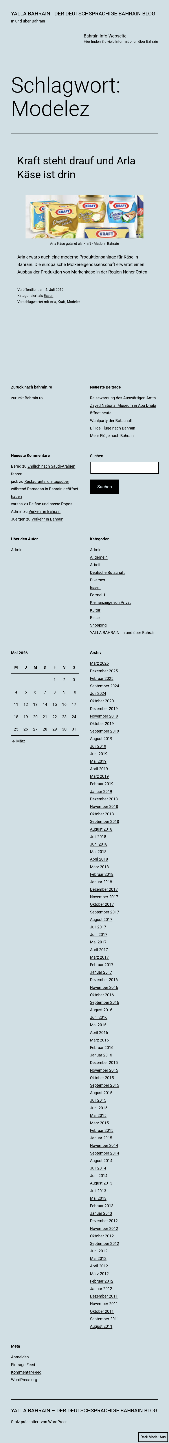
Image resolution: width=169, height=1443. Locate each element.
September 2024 (104, 686)
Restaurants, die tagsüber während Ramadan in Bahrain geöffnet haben (44, 489)
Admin (16, 549)
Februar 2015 (101, 1130)
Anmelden (20, 1357)
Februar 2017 (101, 964)
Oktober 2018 (102, 814)
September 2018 (104, 821)
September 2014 (104, 1153)
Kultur (95, 610)
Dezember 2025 (104, 671)
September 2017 (104, 912)
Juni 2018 (98, 844)
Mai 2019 (98, 761)
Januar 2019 (101, 791)
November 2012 (104, 1228)
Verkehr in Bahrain (45, 511)
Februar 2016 (101, 1047)
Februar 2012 (101, 1281)
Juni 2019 (98, 753)
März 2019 (99, 776)
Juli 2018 (98, 836)
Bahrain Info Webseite (121, 39)
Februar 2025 (101, 678)
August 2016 (101, 1010)
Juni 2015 (98, 1108)
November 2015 (104, 1070)
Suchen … (98, 456)
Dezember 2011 (104, 1296)
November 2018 (104, 806)
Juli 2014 (98, 1168)
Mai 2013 (98, 1198)
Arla (53, 302)
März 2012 (99, 1273)
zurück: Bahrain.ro (27, 398)
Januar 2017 (101, 972)
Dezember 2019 (104, 708)
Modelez (73, 302)
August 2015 (101, 1092)
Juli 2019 (98, 746)
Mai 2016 (98, 1025)
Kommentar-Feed (26, 1372)
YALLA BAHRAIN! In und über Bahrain (123, 632)
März (18, 741)
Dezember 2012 (104, 1220)
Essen (48, 296)
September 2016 (104, 1002)
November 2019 (104, 716)
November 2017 (104, 896)
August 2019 (101, 738)
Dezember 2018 (104, 799)
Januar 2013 (101, 1213)
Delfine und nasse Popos (50, 504)
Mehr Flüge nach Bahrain (112, 435)
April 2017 (99, 949)
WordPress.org (24, 1379)
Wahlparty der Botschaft (111, 420)
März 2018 (99, 867)
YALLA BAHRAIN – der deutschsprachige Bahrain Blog (84, 1411)
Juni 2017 (98, 934)
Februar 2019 (101, 783)
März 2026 (99, 663)
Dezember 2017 (104, 889)
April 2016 (99, 1032)
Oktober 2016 (102, 995)
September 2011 (104, 1319)
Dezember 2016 (104, 979)
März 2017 (99, 957)
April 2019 (99, 768)
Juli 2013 (98, 1190)
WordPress (57, 1421)
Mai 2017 (98, 942)
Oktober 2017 (102, 904)
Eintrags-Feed (23, 1364)
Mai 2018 (98, 851)
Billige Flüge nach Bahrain (112, 428)
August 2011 (101, 1326)
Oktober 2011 (102, 1311)
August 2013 (101, 1183)
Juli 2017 (98, 927)
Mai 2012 (98, 1258)
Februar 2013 (101, 1205)
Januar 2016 (101, 1055)
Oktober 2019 (102, 723)
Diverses (97, 580)
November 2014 (104, 1145)
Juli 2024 (98, 693)
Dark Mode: (153, 1437)
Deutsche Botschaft (107, 572)
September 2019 (104, 731)
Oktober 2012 (102, 1236)
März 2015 (99, 1123)
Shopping (98, 625)
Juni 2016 (98, 1017)
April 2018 (99, 859)
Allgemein (99, 557)
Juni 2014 (98, 1175)
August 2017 (101, 919)
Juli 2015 (98, 1100)
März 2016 (99, 1040)
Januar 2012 (101, 1288)
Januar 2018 (101, 882)
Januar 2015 (101, 1138)
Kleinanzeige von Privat (110, 602)
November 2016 (104, 987)
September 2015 (104, 1085)
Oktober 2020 (102, 701)
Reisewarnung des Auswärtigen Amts (123, 398)
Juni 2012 (98, 1251)
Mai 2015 (98, 1115)
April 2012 (99, 1266)
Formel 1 (97, 595)
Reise (95, 617)
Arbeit (95, 564)
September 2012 (104, 1243)
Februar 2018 (101, 874)
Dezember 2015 (104, 1062)
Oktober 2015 (102, 1077)
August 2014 (101, 1160)
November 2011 (104, 1303)
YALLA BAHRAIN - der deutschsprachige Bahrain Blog (83, 14)
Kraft (61, 302)
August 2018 (101, 829)
